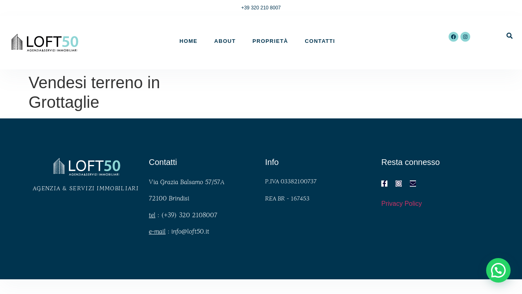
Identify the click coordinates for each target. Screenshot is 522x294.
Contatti (320, 41)
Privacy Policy (401, 203)
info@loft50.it (190, 231)
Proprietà (270, 41)
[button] (498, 270)
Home (188, 41)
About (225, 41)
